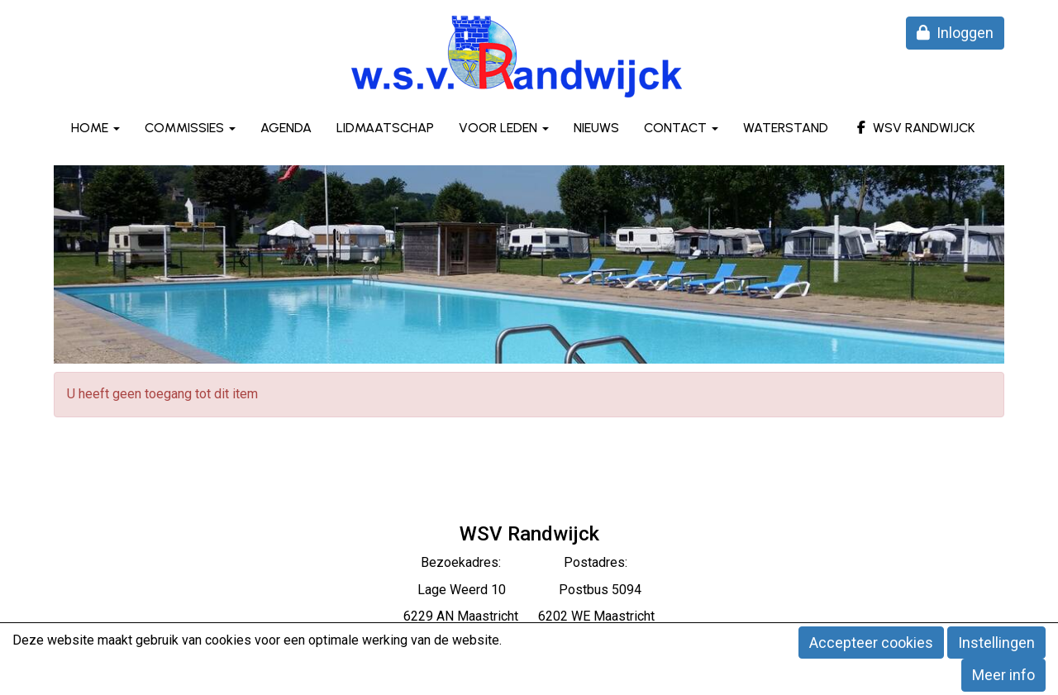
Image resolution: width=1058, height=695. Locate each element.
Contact (681, 128)
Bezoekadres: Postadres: (529, 562)
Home (95, 128)
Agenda (286, 128)
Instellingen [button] (996, 642)
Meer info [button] (1003, 674)
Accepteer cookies (871, 642)
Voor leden (504, 128)
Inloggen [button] (955, 32)
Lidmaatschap (385, 128)
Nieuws (596, 128)
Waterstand (785, 128)
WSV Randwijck (914, 128)
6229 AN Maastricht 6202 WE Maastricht (529, 616)
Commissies (190, 128)
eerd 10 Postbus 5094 (551, 589)
